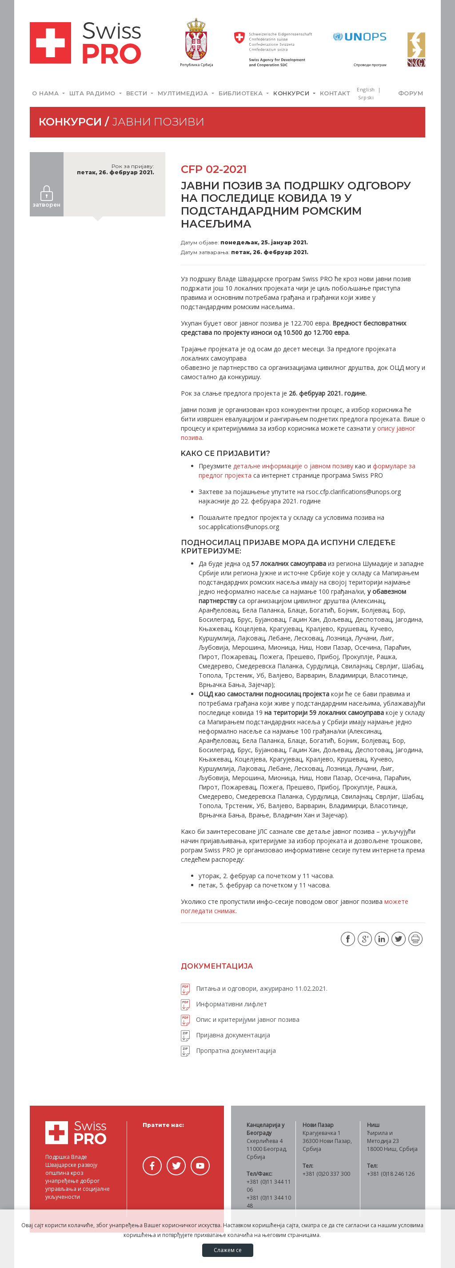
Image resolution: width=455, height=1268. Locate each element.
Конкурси (292, 93)
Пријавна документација (225, 1035)
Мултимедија (184, 93)
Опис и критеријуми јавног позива (240, 1019)
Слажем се (228, 1250)
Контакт (335, 93)
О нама (46, 93)
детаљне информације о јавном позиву (293, 466)
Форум (410, 93)
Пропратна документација (228, 1050)
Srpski (366, 97)
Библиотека (242, 93)
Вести (137, 93)
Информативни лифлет (224, 1004)
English (366, 89)
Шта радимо (93, 93)
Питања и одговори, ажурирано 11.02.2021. (254, 988)
